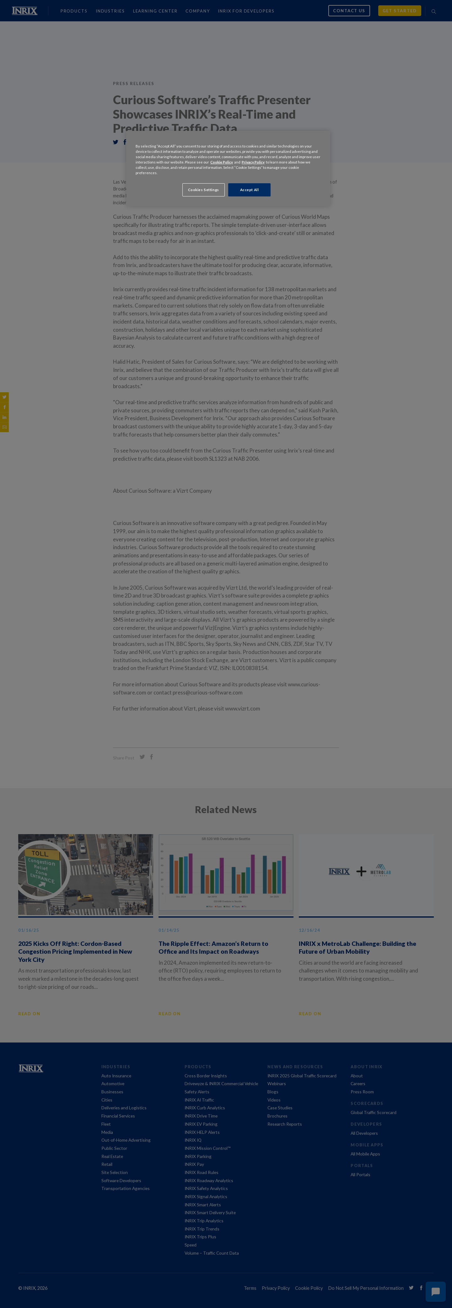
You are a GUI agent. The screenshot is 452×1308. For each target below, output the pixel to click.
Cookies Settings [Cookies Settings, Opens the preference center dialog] (203, 190)
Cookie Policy (221, 162)
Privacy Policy (253, 162)
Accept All (249, 190)
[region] (228, 168)
